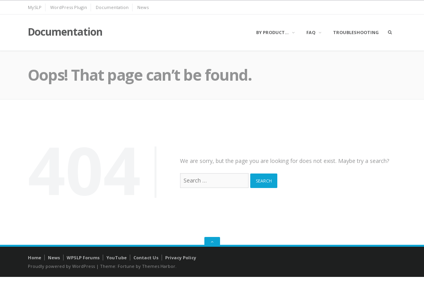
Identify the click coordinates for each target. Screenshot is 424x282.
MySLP (35, 7)
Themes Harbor (158, 266)
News (143, 7)
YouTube (116, 257)
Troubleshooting (356, 32)
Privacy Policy (180, 257)
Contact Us (145, 257)
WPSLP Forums (83, 257)
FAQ (310, 32)
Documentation (112, 7)
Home (34, 257)
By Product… (272, 32)
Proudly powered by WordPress (61, 266)
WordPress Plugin (68, 7)
